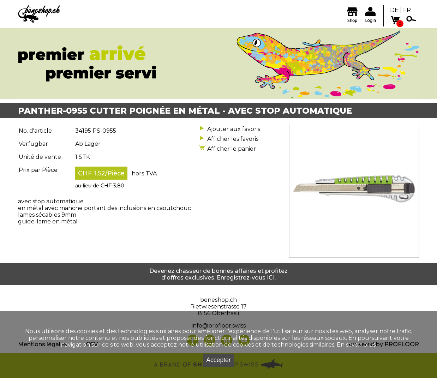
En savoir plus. (357, 344)
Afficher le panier (231, 148)
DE (394, 10)
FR (407, 10)
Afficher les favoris (232, 139)
